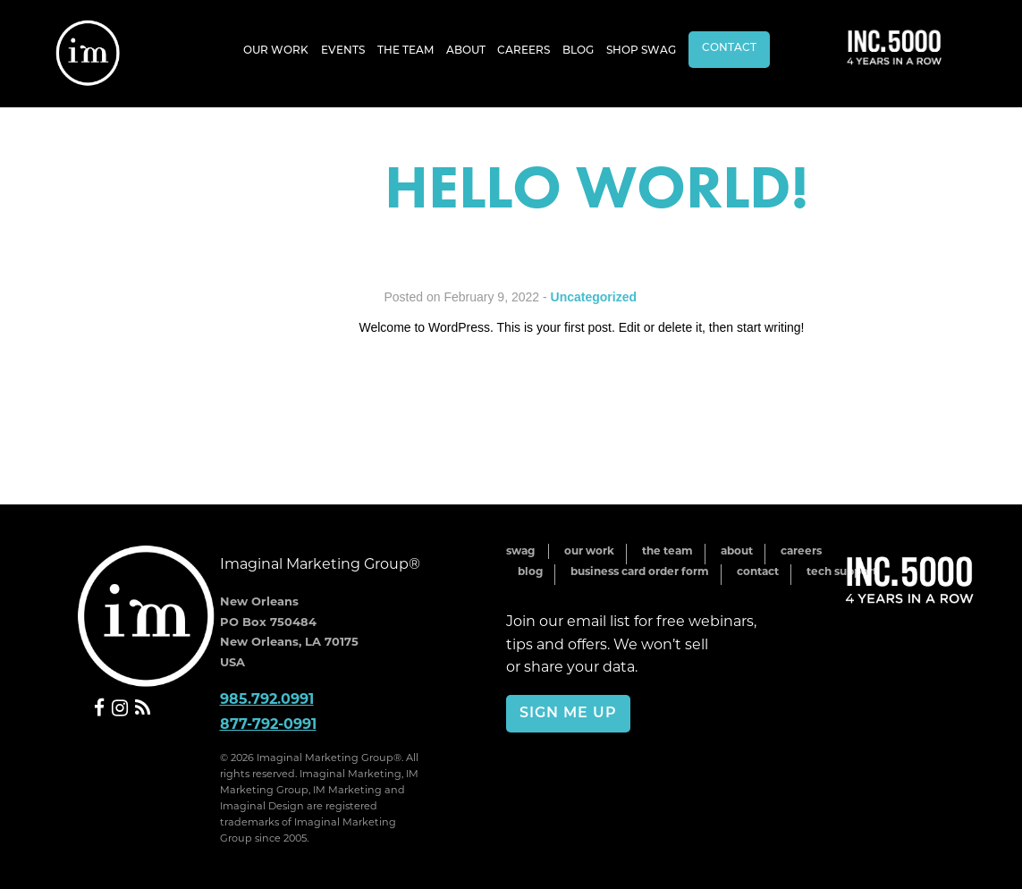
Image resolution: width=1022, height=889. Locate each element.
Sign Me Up (568, 714)
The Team (405, 51)
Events (343, 51)
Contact (729, 48)
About (466, 51)
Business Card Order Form (639, 570)
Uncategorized (594, 297)
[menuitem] (275, 49)
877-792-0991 (268, 723)
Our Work (275, 51)
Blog (578, 51)
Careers (523, 51)
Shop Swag (641, 51)
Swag (520, 550)
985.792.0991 (267, 698)
